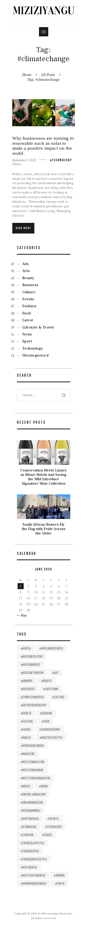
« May (23, 615)
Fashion (29, 306)
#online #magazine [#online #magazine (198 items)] (33, 794)
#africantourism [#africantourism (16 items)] (32, 673)
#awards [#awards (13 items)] (26, 681)
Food (26, 313)
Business (30, 285)
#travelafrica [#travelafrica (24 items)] (30, 851)
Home (27, 74)
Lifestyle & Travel (38, 327)
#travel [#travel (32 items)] (47, 835)
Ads (25, 264)
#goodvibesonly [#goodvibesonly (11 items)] (49, 729)
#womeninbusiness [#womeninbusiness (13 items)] (33, 883)
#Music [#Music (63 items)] (25, 786)
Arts (26, 271)
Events (28, 299)
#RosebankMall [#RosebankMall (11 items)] (31, 810)
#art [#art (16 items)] (55, 673)
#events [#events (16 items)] (26, 713)
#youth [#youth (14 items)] (59, 883)
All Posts (48, 74)
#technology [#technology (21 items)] (53, 827)
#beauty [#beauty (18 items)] (46, 681)
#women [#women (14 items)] (59, 875)
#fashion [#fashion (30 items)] (46, 713)
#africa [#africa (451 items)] (26, 648)
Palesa (16, 164)
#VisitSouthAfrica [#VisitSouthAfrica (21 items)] (33, 875)
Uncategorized (35, 355)
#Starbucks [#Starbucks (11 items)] (28, 827)
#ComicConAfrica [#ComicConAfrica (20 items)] (32, 697)
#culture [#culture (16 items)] (58, 697)
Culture (29, 292)
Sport (27, 341)
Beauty (28, 278)
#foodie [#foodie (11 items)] (26, 729)
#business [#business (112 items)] (28, 689)
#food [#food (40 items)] (45, 721)
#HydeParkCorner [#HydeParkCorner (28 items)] (32, 746)
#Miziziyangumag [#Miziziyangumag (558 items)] (32, 770)
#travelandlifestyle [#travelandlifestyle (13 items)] (34, 859)
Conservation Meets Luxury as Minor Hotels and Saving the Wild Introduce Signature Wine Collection (43, 477)
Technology (62, 160)
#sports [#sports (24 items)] (53, 819)
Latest (27, 320)
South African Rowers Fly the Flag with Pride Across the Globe (43, 529)
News (27, 334)
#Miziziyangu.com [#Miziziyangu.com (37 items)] (32, 762)
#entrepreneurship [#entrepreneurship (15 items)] (33, 705)
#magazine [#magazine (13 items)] (28, 754)
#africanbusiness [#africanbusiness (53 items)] (51, 648)
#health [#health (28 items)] (26, 738)
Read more (23, 228)
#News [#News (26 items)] (43, 786)
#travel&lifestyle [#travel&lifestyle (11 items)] (32, 843)
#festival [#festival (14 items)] (27, 721)
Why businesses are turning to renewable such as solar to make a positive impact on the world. (43, 146)
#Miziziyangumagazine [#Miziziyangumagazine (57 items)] (35, 778)
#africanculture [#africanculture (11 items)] (32, 656)
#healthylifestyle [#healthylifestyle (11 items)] (50, 738)
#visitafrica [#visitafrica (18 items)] (29, 867)
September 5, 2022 (24, 160)
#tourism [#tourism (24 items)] (27, 835)
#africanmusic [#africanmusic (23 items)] (30, 665)
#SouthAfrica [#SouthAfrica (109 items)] (30, 819)
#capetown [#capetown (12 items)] (50, 689)
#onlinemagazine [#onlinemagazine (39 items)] (32, 802)
